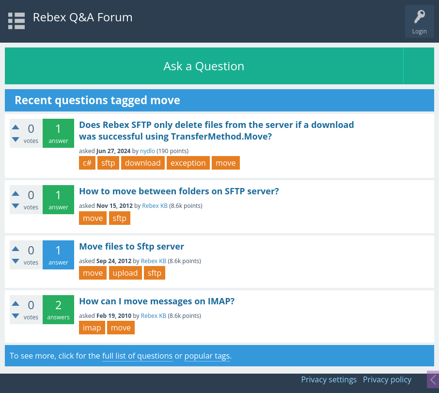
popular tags (207, 355)
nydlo (147, 151)
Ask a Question (203, 66)
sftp (108, 162)
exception (188, 162)
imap (92, 327)
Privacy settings (329, 379)
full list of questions (137, 355)
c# (87, 162)
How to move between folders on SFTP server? (179, 191)
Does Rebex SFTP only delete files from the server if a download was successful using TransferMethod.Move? (216, 130)
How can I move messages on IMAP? (157, 301)
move (225, 162)
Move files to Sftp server (131, 246)
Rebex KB (155, 206)
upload (125, 272)
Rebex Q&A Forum (83, 17)
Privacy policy (387, 379)
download (143, 162)
